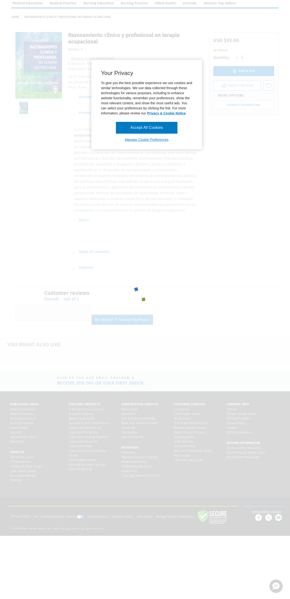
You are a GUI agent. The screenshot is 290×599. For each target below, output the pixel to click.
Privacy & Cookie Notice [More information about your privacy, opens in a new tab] (166, 113)
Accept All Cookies (146, 127)
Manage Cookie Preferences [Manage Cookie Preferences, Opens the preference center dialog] (146, 140)
